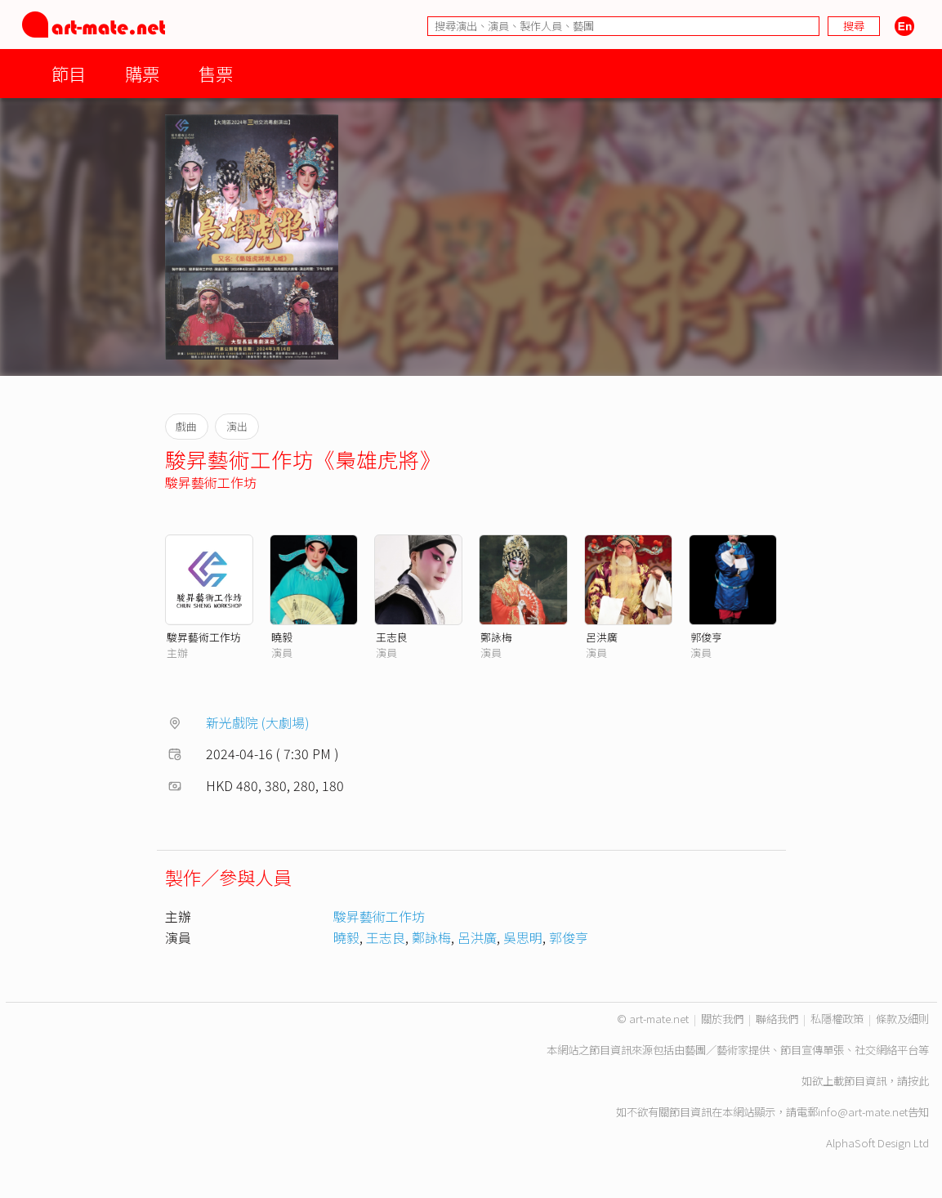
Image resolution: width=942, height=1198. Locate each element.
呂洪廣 (602, 637)
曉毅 (281, 637)
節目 (68, 73)
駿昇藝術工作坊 (211, 482)
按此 (918, 1080)
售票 (216, 73)
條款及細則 (902, 1018)
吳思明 (522, 937)
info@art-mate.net (863, 1112)
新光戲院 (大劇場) (258, 722)
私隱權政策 (837, 1018)
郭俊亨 (706, 637)
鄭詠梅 (496, 637)
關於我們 (722, 1018)
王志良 (392, 637)
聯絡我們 (777, 1018)
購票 (142, 73)
